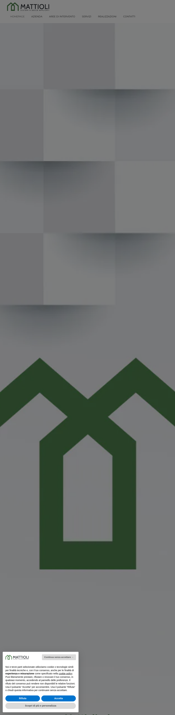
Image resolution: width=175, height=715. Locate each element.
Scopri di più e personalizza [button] (40, 705)
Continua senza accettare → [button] (59, 657)
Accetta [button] (58, 698)
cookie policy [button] (65, 673)
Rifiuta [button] (22, 698)
